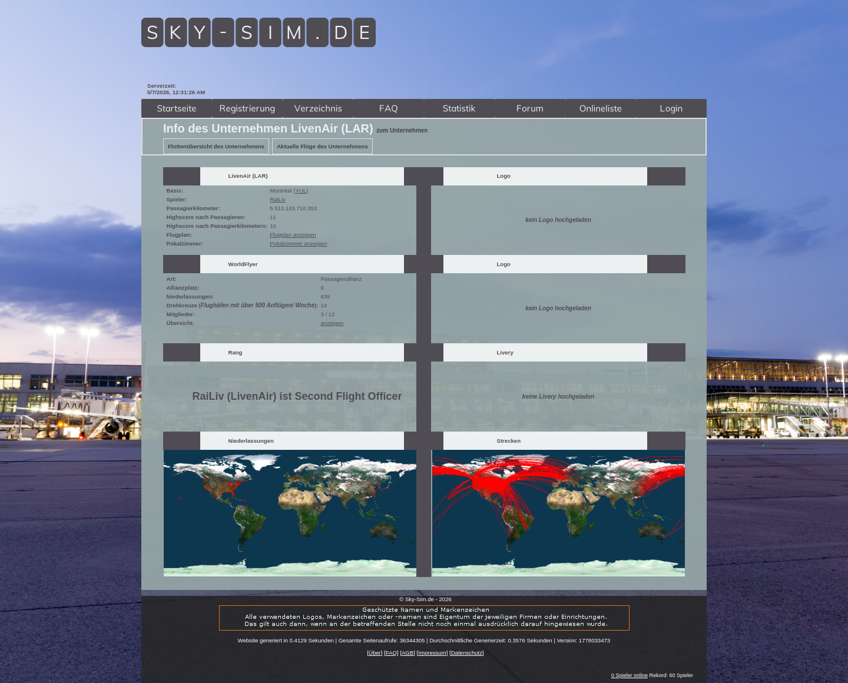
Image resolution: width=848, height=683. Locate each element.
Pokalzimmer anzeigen (298, 243)
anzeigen (331, 323)
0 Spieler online (629, 675)
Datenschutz (466, 652)
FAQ (391, 652)
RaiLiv (278, 199)
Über (375, 652)
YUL (300, 190)
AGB (407, 652)
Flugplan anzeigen (293, 234)
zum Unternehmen (402, 130)
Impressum (432, 652)
